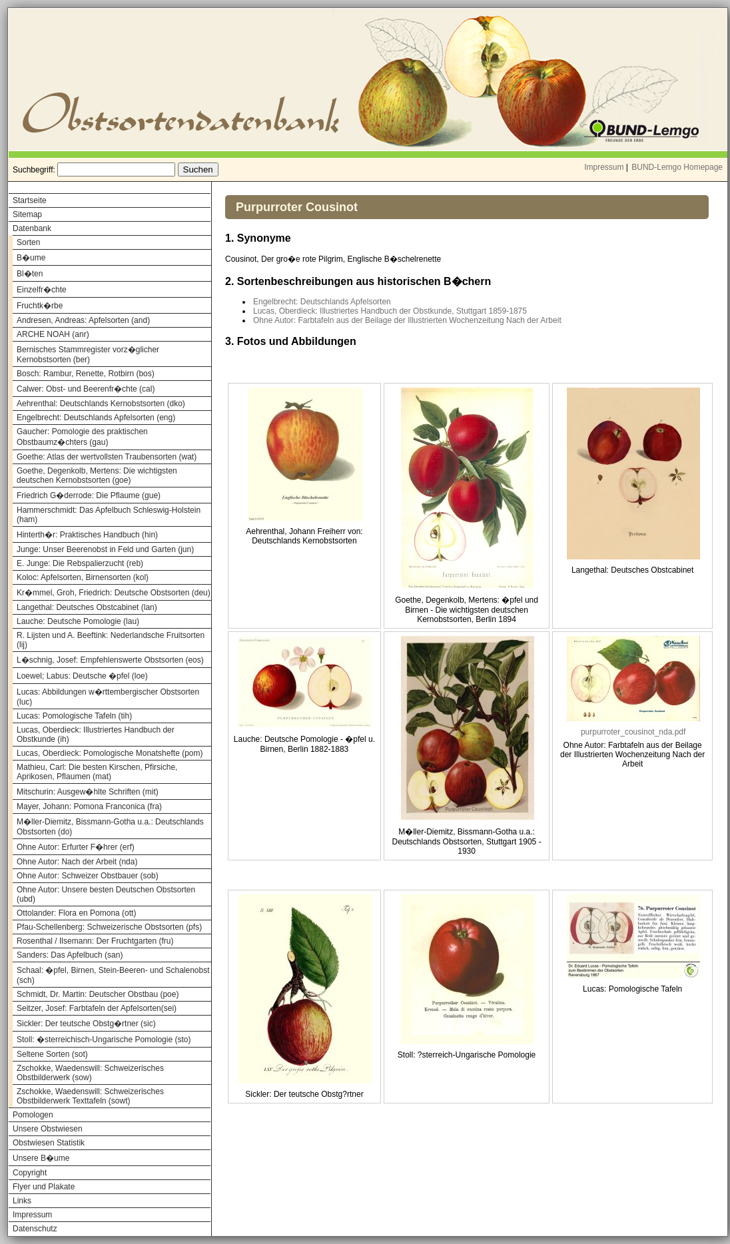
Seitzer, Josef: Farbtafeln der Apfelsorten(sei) (97, 1008)
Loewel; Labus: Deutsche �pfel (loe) (82, 676)
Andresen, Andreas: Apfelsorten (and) (83, 320)
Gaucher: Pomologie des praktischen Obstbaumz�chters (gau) (82, 437)
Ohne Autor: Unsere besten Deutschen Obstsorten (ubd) (106, 894)
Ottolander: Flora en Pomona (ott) (76, 913)
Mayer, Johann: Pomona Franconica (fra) (89, 806)
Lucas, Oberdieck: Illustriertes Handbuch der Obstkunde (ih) (96, 734)
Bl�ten (30, 273)
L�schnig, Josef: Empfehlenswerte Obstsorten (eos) (110, 660)
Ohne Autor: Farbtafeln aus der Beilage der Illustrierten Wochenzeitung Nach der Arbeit (407, 320)
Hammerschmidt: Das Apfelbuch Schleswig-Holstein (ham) (108, 514)
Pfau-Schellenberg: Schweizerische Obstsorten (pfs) (109, 927)
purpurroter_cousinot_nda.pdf (633, 732)
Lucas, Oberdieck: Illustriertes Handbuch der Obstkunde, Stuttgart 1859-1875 (390, 311)
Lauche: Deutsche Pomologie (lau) (78, 621)
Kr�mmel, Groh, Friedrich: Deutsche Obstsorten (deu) (113, 592)
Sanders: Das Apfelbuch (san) (70, 955)
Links (22, 1200)
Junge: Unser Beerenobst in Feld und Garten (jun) (105, 549)
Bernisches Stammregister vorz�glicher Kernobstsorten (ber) (88, 354)
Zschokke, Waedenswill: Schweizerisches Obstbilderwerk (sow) (90, 1073)
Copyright (30, 1172)
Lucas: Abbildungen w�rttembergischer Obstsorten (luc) (108, 697)
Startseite (30, 200)
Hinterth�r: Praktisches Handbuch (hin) (87, 534)
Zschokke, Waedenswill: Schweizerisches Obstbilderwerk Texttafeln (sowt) (90, 1096)
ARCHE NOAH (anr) (53, 334)
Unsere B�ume (41, 1158)
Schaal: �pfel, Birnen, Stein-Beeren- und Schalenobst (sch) (113, 975)
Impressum (603, 167)
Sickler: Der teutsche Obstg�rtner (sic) (86, 1023)
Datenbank (32, 228)
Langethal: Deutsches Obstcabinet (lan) (87, 607)
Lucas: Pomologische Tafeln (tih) (74, 716)
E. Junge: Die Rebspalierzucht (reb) (80, 563)
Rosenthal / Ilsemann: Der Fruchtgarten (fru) (95, 941)
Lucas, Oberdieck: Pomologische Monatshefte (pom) (109, 753)
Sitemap (27, 214)
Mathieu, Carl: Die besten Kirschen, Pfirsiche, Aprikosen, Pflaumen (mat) (97, 772)
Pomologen (33, 1114)
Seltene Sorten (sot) (52, 1054)
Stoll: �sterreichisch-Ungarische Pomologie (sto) (103, 1039)
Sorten (28, 242)
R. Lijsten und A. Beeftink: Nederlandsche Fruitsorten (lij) (110, 640)
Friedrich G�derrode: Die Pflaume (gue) (89, 495)
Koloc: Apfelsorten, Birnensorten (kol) (83, 577)
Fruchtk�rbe (40, 305)
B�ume (31, 257)
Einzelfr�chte (42, 289)
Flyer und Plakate (44, 1186)
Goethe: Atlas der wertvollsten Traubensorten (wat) (106, 457)
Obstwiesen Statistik (49, 1142)
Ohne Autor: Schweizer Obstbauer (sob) (88, 875)
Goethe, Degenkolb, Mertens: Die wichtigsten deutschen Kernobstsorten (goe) (97, 475)
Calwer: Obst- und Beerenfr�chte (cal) (86, 389)
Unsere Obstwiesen (48, 1128)
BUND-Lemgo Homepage (677, 167)
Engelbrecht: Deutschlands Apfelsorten (322, 301)
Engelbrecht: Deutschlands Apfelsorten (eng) (96, 417)
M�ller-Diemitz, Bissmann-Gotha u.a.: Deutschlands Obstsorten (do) (110, 826)
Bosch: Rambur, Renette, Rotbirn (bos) (86, 373)
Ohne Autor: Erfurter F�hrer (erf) (76, 847)
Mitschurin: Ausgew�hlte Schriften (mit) (88, 791)
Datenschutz (35, 1228)
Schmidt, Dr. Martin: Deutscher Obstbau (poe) (98, 994)
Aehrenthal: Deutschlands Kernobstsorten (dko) (101, 403)
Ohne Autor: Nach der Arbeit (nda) (77, 861)
